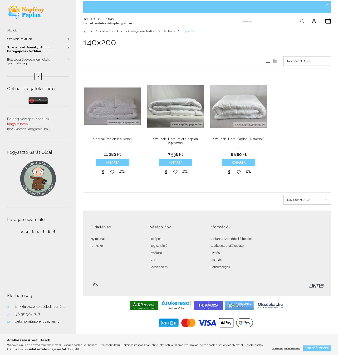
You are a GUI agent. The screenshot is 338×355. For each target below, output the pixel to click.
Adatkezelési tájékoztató (227, 245)
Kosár (154, 260)
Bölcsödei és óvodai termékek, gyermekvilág (28, 61)
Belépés (155, 239)
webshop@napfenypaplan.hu (37, 321)
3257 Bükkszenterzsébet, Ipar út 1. (39, 307)
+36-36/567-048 (27, 314)
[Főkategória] (85, 31)
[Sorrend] (307, 61)
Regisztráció (158, 245)
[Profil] (314, 21)
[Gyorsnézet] (103, 172)
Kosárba (112, 162)
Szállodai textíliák (19, 39)
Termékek (97, 245)
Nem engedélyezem (286, 348)
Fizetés (215, 253)
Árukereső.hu (176, 308)
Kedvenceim (159, 267)
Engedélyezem (317, 348)
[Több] (38, 76)
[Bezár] (327, 4)
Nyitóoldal (97, 239)
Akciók (12, 30)
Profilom (156, 253)
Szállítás (215, 260)
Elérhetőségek (220, 267)
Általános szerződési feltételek (231, 239)
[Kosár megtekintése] (325, 21)
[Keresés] (272, 21)
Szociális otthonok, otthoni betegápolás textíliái (28, 49)
